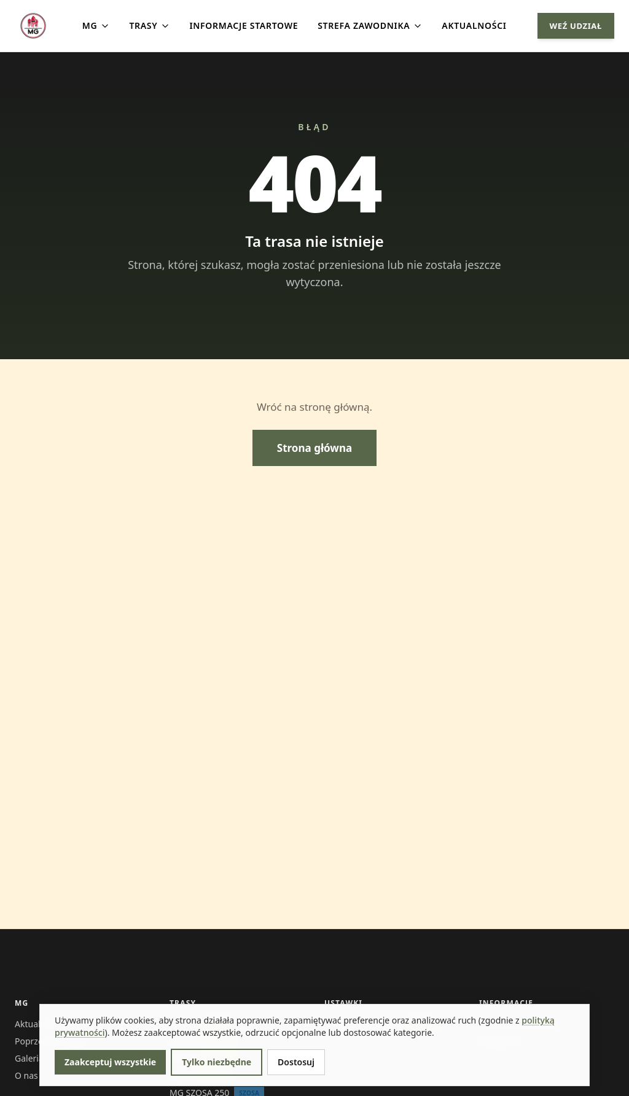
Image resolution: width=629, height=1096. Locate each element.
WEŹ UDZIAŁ (576, 25)
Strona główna (314, 448)
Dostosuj (296, 1062)
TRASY (149, 25)
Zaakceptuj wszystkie (110, 1062)
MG (96, 25)
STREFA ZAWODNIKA (370, 25)
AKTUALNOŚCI (474, 25)
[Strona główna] (33, 26)
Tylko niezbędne (216, 1062)
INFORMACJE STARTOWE (243, 25)
